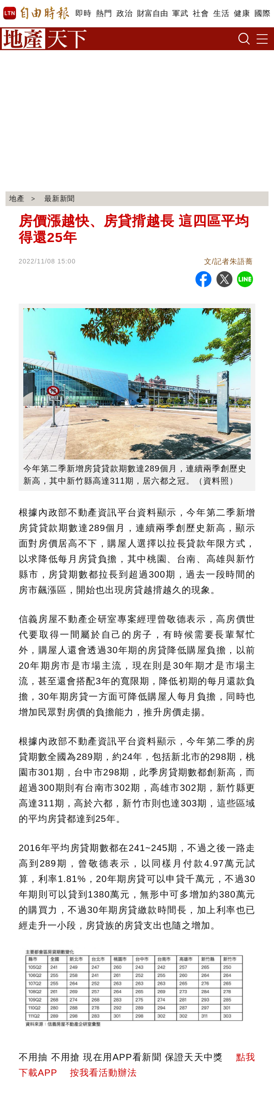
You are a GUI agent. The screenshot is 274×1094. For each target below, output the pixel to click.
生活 (221, 13)
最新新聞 (60, 198)
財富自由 (152, 13)
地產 (17, 198)
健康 (242, 13)
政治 (124, 13)
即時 (83, 13)
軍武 (180, 13)
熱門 (104, 13)
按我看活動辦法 (103, 1073)
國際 (262, 13)
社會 (201, 13)
